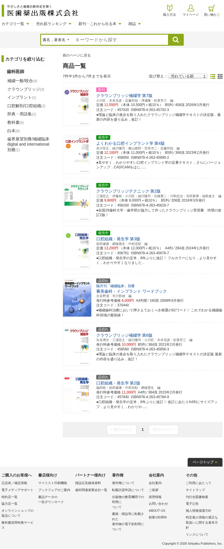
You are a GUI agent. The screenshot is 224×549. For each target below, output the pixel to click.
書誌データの (55, 500)
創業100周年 (158, 517)
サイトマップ (195, 490)
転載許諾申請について (128, 490)
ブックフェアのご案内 (54, 490)
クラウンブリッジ (25, 89)
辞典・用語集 (21, 114)
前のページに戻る (77, 55)
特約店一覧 (9, 497)
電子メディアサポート (17, 490)
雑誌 (132, 24)
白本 (13, 130)
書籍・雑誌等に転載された (129, 522)
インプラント (21, 97)
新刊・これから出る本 (97, 24)
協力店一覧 (9, 503)
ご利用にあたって (198, 483)
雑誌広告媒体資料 (88, 483)
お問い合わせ (158, 503)
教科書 (15, 122)
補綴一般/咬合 (22, 80)
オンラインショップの (18, 513)
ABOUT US (157, 510)
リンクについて (197, 534)
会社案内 (155, 483)
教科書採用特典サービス (17, 525)
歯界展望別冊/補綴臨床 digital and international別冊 (28, 144)
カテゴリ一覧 (12, 24)
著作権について (123, 483)
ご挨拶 (153, 490)
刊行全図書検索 (197, 497)
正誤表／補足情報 (14, 483)
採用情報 (155, 497)
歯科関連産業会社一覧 (91, 490)
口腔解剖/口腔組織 (26, 105)
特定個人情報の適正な (203, 523)
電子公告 (192, 503)
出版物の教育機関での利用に (129, 502)
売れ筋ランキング (51, 24)
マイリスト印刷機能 (52, 483)
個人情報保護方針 (198, 510)
